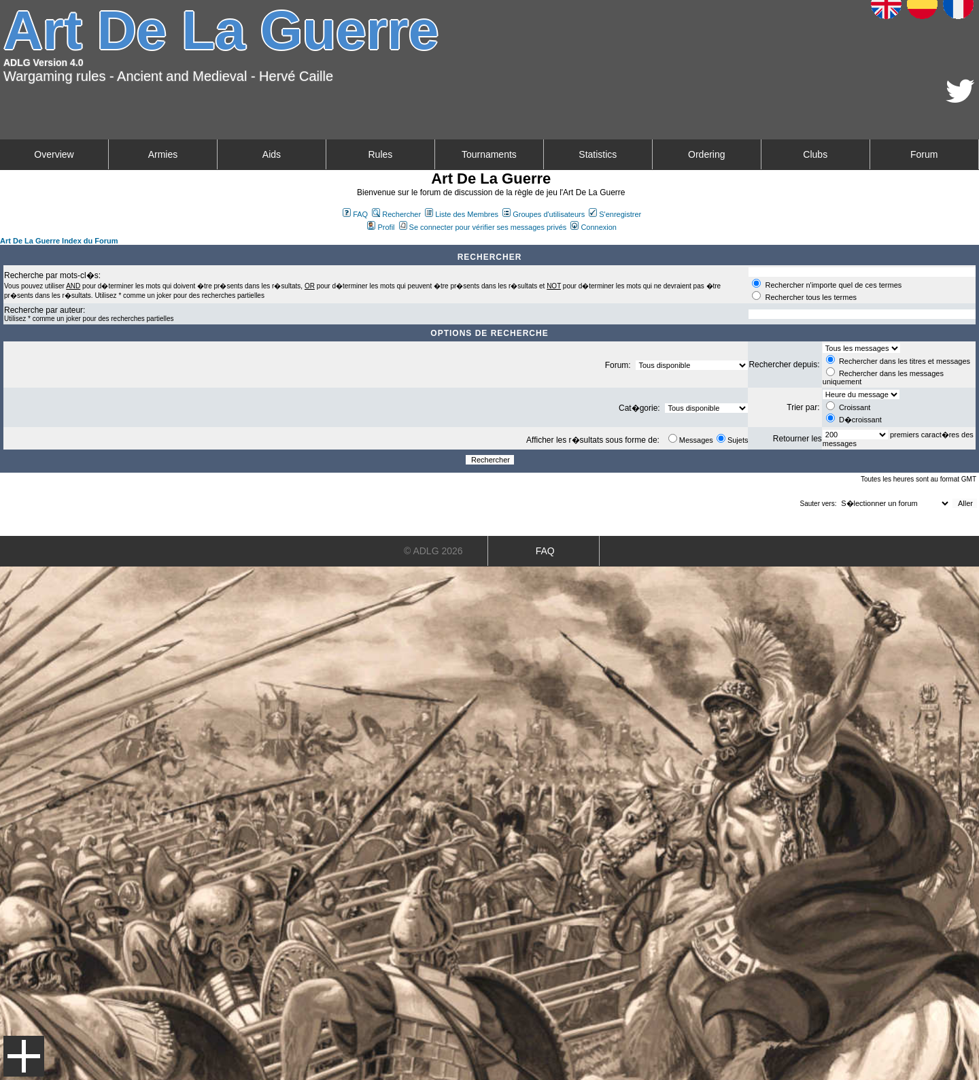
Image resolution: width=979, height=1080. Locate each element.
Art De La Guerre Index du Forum (59, 241)
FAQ (355, 214)
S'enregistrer (615, 214)
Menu (23, 1056)
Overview (53, 154)
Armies (163, 154)
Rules (380, 154)
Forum (924, 154)
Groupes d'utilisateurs (543, 214)
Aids (271, 154)
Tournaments (489, 154)
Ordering (706, 154)
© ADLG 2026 (433, 550)
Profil (380, 227)
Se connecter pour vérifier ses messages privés (483, 227)
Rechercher (396, 214)
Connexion (593, 227)
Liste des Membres (461, 214)
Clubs (815, 154)
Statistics (598, 154)
